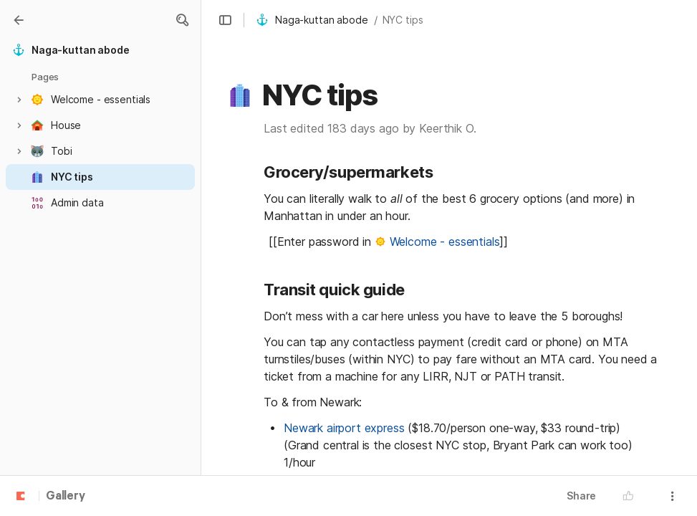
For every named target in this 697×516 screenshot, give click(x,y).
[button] (182, 20)
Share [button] (581, 495)
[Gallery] (19, 20)
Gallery (65, 496)
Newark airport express (344, 428)
